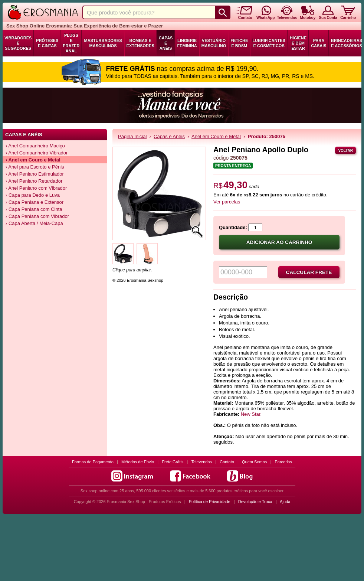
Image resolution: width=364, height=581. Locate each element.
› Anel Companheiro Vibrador (37, 153)
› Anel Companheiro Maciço (35, 145)
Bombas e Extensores (140, 43)
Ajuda (285, 501)
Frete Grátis (172, 462)
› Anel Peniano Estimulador (35, 174)
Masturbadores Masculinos (103, 43)
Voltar (345, 150)
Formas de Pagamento (93, 462)
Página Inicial (132, 136)
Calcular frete (309, 272)
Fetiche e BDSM (239, 43)
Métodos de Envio (137, 462)
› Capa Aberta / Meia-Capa (34, 223)
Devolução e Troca (255, 501)
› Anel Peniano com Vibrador (36, 188)
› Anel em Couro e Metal (33, 160)
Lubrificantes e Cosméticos (268, 43)
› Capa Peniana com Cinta (34, 209)
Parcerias (283, 462)
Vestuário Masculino (213, 43)
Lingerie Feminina (187, 43)
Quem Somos (254, 462)
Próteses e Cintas (47, 43)
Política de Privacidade (209, 501)
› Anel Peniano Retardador (34, 181)
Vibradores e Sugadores (18, 43)
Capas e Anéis (166, 43)
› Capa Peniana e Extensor (34, 202)
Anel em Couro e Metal (216, 136)
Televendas (201, 462)
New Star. (251, 414)
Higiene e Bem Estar (298, 43)
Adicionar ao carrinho (279, 242)
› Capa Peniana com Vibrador (37, 216)
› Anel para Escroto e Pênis (35, 167)
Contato (227, 462)
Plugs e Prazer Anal (71, 43)
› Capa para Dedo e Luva (33, 195)
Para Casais (319, 43)
